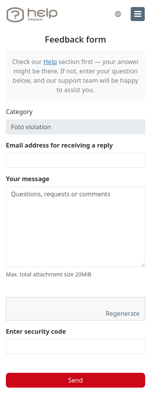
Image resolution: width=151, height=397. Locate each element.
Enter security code (36, 331)
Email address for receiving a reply (59, 145)
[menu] (138, 14)
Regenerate (123, 313)
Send (75, 380)
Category (19, 111)
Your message (27, 178)
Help (50, 61)
